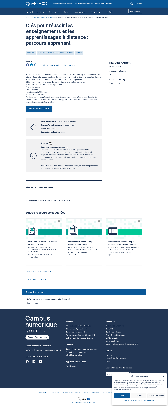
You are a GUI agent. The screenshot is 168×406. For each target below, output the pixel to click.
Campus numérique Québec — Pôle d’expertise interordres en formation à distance (82, 4)
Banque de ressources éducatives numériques (81, 349)
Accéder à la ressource (38, 109)
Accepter (121, 396)
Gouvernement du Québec (83, 402)
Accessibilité (43, 393)
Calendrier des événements (115, 326)
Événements (95, 12)
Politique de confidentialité (146, 400)
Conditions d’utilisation (110, 393)
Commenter (70, 65)
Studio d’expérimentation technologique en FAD (122, 344)
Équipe (108, 361)
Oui (29, 303)
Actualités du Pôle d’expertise (116, 358)
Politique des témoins (130, 400)
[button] (164, 376)
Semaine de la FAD (112, 341)
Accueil (30, 12)
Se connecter (135, 11)
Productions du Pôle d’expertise (76, 352)
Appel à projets (71, 366)
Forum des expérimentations (115, 335)
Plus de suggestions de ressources (37, 271)
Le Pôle (109, 12)
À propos (109, 355)
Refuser (138, 396)
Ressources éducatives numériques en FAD (80, 335)
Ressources (54, 12)
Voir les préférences (156, 396)
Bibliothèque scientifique (74, 355)
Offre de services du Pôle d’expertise (78, 326)
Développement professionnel (76, 329)
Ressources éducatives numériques (42, 17)
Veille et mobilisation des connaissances (79, 338)
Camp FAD (109, 329)
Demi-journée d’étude (113, 332)
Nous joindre (138, 3)
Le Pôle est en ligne (112, 338)
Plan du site (55, 393)
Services (40, 12)
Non (36, 303)
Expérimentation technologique (76, 332)
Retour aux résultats (37, 279)
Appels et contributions (74, 12)
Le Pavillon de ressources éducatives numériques (42, 350)
